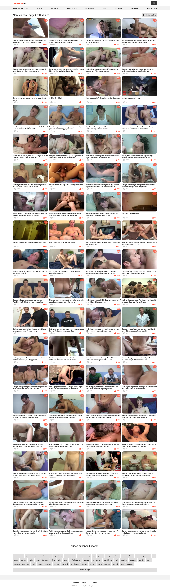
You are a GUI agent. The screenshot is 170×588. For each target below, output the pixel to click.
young (108, 556)
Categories (89, 8)
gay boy (38, 556)
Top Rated (54, 8)
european (133, 560)
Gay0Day (118, 8)
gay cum (92, 564)
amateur (107, 564)
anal (65, 560)
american (124, 560)
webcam (130, 556)
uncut (37, 560)
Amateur (20, 3)
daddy (149, 560)
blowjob (115, 564)
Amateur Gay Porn (20, 8)
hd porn (67, 556)
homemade (47, 556)
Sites (105, 8)
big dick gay (108, 560)
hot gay (40, 564)
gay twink (130, 564)
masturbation (18, 556)
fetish (59, 560)
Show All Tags (85, 570)
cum (122, 564)
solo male (25, 564)
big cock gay (58, 556)
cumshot (87, 560)
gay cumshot (145, 556)
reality (31, 560)
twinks (80, 556)
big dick (141, 560)
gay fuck (56, 564)
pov (154, 556)
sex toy (87, 556)
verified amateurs (75, 560)
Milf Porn (134, 8)
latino (53, 560)
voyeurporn (152, 8)
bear (123, 556)
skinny (16, 560)
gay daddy (29, 556)
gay (94, 556)
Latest (39, 8)
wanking (48, 564)
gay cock (65, 564)
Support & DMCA (79, 582)
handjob (84, 564)
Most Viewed (72, 8)
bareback (45, 560)
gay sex (100, 556)
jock (74, 556)
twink (100, 564)
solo (137, 556)
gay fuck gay (97, 560)
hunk (33, 564)
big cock (17, 564)
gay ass (23, 560)
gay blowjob (75, 564)
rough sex (115, 556)
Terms (94, 582)
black (116, 560)
